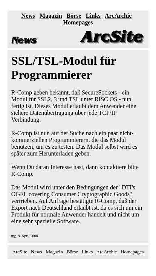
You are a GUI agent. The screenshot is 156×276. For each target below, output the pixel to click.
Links (93, 15)
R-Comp (21, 92)
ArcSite (20, 252)
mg (13, 236)
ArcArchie (118, 15)
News (28, 15)
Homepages (78, 22)
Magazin (51, 15)
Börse (74, 15)
